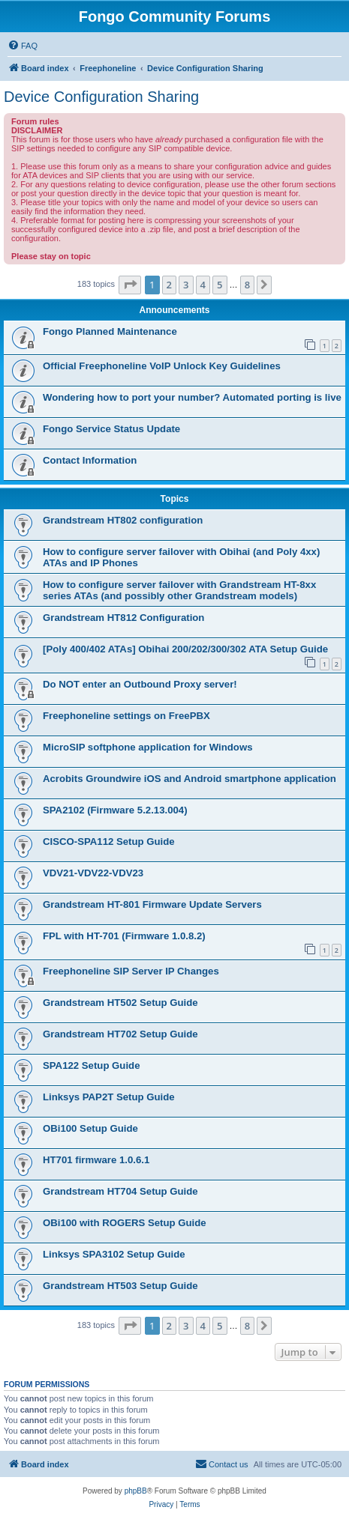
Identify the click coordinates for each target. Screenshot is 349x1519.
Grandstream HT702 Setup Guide (120, 1034)
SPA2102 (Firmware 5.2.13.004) (115, 810)
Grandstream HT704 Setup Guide (120, 1191)
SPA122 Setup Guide (91, 1065)
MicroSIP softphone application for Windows (148, 747)
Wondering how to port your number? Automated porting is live (192, 397)
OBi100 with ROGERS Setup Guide (124, 1222)
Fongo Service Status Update (111, 428)
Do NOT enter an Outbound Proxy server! (140, 684)
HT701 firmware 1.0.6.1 (96, 1159)
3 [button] (185, 284)
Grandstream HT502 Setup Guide (120, 1002)
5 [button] (219, 284)
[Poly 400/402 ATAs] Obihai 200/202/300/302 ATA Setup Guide (185, 649)
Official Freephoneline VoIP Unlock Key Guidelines (162, 366)
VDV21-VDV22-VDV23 (93, 873)
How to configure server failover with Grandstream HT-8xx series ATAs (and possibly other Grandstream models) (179, 590)
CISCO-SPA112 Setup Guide (109, 841)
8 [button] (247, 284)
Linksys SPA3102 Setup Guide (114, 1254)
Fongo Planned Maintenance (110, 331)
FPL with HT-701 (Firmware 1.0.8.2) (124, 936)
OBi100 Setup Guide (90, 1128)
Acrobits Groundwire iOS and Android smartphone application (189, 778)
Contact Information (90, 460)
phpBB (136, 1491)
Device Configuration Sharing (101, 96)
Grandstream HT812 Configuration (123, 617)
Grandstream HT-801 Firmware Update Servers (152, 904)
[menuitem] (23, 46)
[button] (130, 285)
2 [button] (169, 284)
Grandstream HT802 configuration (123, 520)
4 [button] (203, 284)
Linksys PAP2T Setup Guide (109, 1097)
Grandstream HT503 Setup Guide (120, 1285)
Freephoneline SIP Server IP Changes (131, 971)
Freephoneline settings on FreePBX (126, 715)
